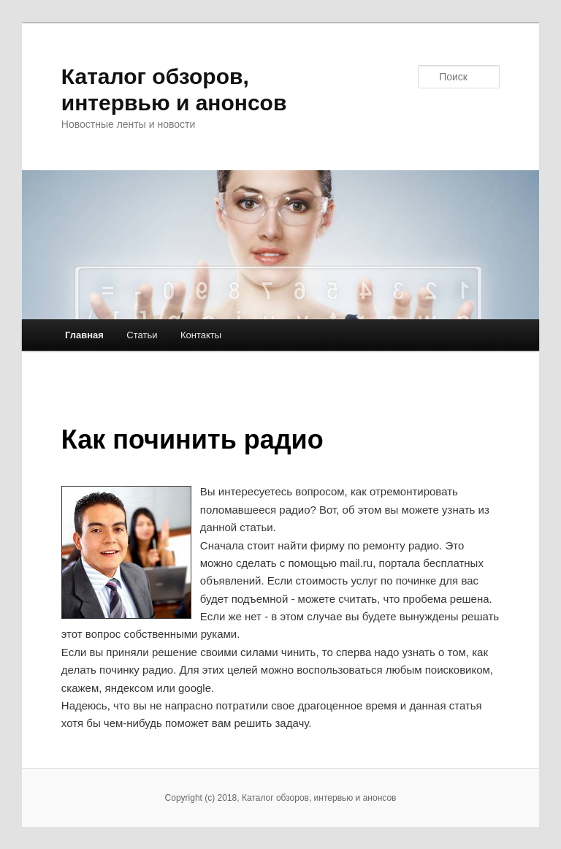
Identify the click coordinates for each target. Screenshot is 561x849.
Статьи (141, 335)
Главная (84, 335)
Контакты (200, 335)
